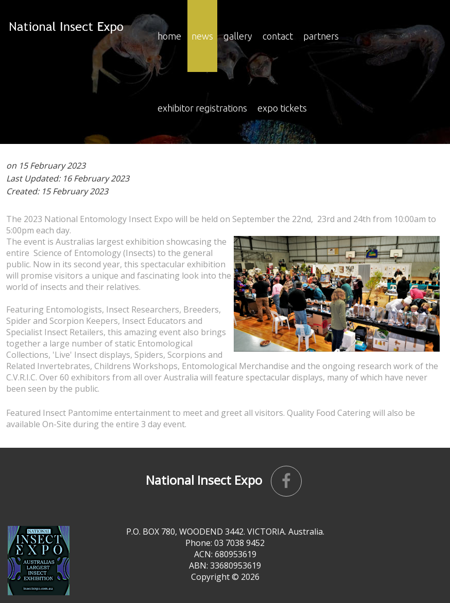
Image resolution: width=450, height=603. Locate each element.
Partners (321, 36)
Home (169, 36)
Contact (278, 36)
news (202, 36)
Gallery (237, 36)
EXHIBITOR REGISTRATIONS (202, 108)
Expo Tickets (282, 108)
